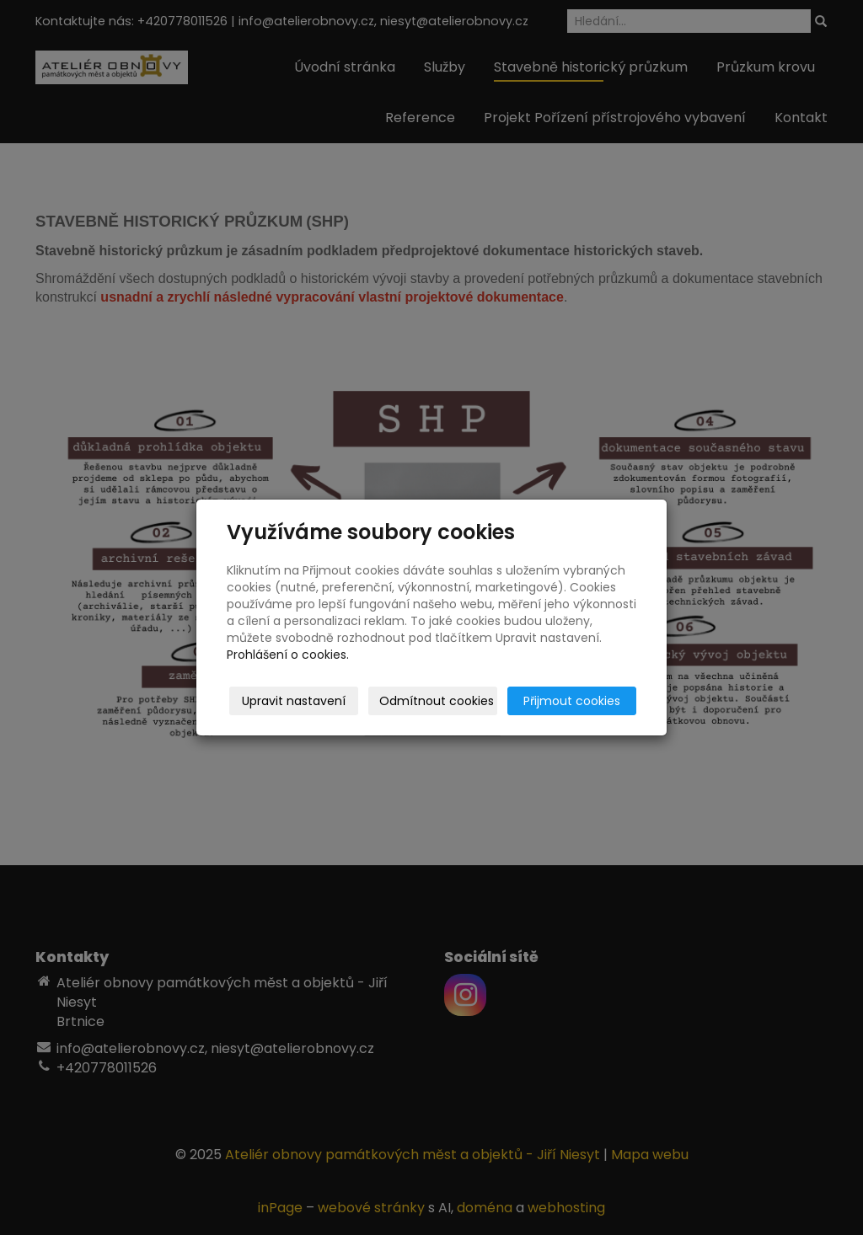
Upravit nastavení (294, 700)
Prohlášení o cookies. (288, 654)
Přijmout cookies (571, 700)
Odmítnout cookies (436, 700)
